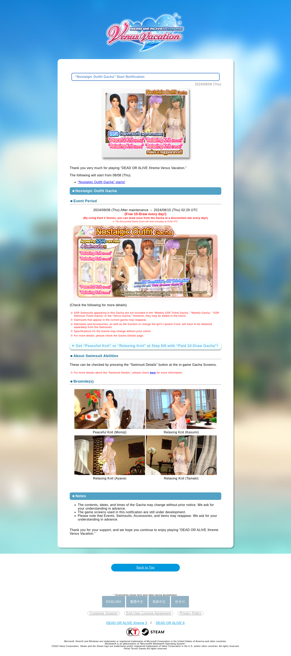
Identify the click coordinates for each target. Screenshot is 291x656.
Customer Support (104, 613)
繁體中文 (136, 601)
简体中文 (159, 601)
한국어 (180, 601)
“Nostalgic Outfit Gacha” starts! (101, 182)
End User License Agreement (148, 613)
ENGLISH (113, 601)
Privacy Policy (190, 613)
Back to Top (146, 567)
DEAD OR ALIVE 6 (170, 623)
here (153, 372)
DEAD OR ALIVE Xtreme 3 (126, 623)
